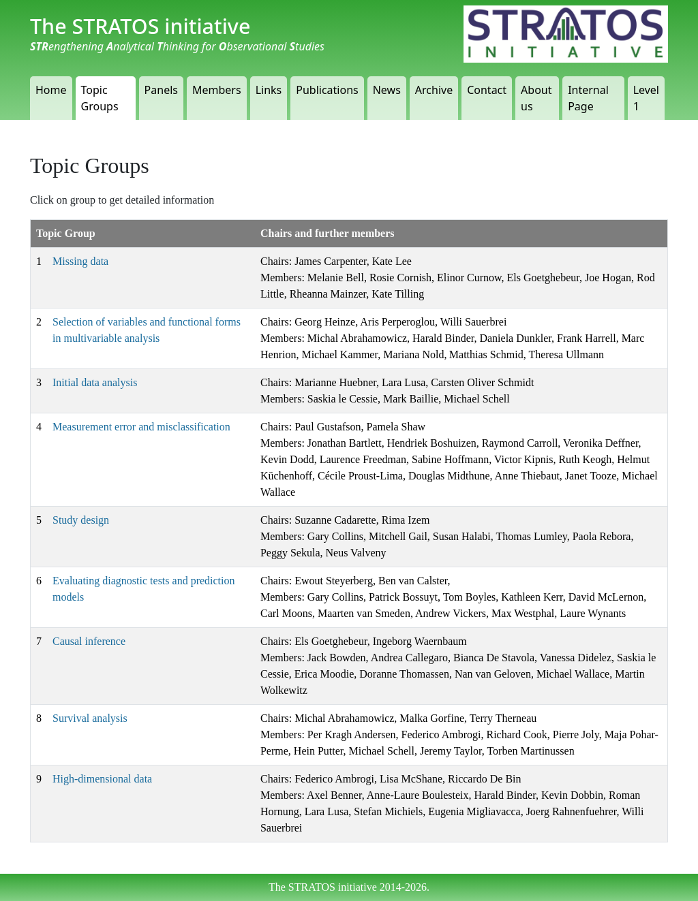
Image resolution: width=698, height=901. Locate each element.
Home (51, 89)
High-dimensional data (102, 779)
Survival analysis (89, 718)
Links (269, 89)
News (387, 89)
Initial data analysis (94, 382)
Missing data (80, 261)
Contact (486, 89)
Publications (327, 89)
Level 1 (646, 98)
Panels (161, 89)
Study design (80, 520)
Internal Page (588, 98)
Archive (434, 89)
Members (216, 89)
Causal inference (88, 641)
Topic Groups (100, 98)
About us (536, 98)
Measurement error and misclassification (141, 426)
